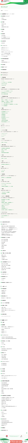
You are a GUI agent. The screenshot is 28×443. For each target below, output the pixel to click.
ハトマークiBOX (3, 184)
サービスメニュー (5, 74)
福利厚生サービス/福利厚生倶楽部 (6, 177)
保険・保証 (4, 144)
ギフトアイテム (4, 212)
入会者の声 (4, 250)
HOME (2, 10)
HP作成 (3, 138)
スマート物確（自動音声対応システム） (7, 102)
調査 (2, 108)
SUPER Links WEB (4, 83)
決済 (2, 155)
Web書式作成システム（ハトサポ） (6, 92)
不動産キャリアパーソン (4, 205)
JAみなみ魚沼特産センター (5, 215)
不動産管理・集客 (5, 96)
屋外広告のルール (5, 430)
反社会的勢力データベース (5, 117)
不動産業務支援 (3, 118)
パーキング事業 (4, 130)
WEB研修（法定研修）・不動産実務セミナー (7, 209)
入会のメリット (4, 224)
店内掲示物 (4, 41)
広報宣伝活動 (4, 314)
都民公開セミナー (5, 295)
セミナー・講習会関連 (5, 196)
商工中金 (2, 171)
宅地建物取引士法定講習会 (6, 395)
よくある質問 (4, 410)
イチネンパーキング (4, 133)
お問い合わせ (4, 418)
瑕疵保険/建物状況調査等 (5, 152)
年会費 (3, 21)
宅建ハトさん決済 (4, 158)
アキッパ (2, 136)
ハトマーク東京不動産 (5, 302)
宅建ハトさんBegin (4, 142)
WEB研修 (3, 64)
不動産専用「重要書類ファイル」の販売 (7, 186)
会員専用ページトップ (5, 16)
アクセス (3, 346)
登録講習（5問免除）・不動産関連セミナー (7, 202)
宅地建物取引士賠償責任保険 (5, 148)
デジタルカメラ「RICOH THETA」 (6, 183)
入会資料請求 (4, 272)
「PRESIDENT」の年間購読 (5, 192)
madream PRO (3, 85)
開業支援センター (5, 276)
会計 (2, 160)
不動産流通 (4, 77)
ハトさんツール (4, 45)
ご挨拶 (3, 322)
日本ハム (2, 217)
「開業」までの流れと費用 (6, 253)
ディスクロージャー (5, 335)
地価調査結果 (4, 69)
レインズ (2, 80)
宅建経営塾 (3, 206)
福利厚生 (3, 33)
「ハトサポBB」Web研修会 (5, 203)
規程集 (3, 29)
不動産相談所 (4, 288)
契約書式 (3, 87)
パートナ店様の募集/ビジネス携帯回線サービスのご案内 (9, 104)
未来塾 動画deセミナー (4, 208)
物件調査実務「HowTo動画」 (5, 199)
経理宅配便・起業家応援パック (5, 164)
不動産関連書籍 (3, 193)
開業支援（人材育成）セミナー (7, 282)
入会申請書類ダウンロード (6, 261)
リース (3, 124)
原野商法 (3, 427)
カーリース (3, 127)
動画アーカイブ (4, 67)
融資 (2, 166)
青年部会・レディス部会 (6, 340)
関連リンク (4, 352)
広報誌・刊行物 (4, 305)
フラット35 (3, 170)
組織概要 (3, 324)
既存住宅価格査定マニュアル (5, 121)
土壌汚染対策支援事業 (4, 120)
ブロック (3, 373)
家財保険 (2, 151)
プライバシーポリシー (5, 361)
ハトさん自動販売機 (4, 105)
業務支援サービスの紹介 (6, 237)
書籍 (2, 188)
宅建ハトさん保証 (4, 149)
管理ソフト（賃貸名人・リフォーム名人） (7, 99)
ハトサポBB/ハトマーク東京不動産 (6, 82)
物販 (2, 179)
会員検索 (3, 371)
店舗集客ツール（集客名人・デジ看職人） (7, 101)
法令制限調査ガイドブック (5, 111)
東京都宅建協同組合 (5, 58)
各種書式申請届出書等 (5, 380)
